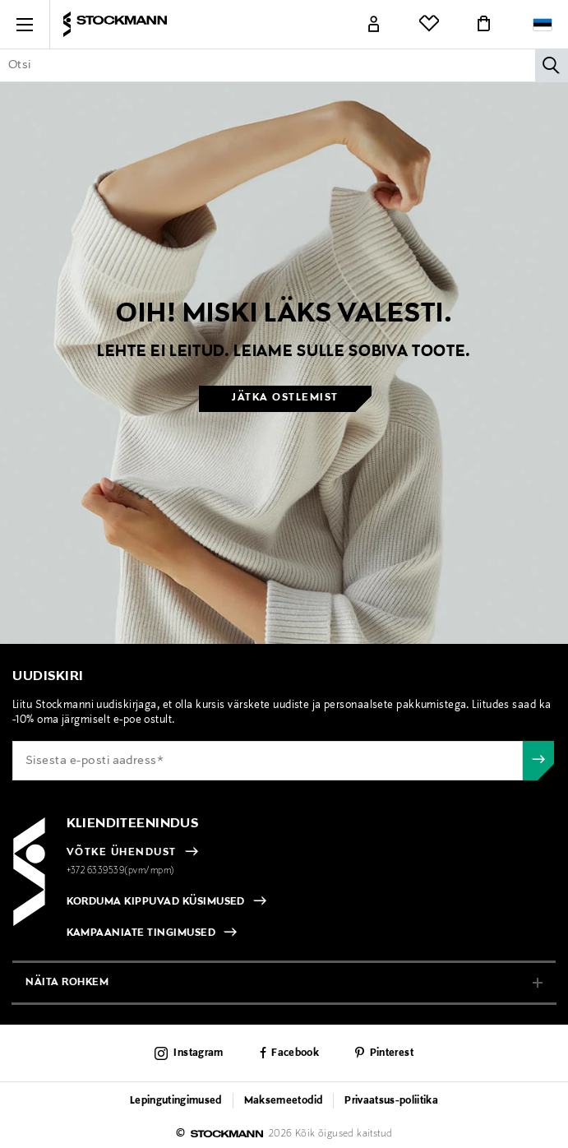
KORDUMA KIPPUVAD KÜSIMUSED (156, 902)
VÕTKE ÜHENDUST (122, 853)
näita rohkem (67, 982)
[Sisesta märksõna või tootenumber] (284, 65)
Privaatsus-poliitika (391, 1101)
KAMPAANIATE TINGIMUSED (141, 933)
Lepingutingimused (176, 1101)
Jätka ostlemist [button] (285, 398)
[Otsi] (551, 65)
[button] (24, 24)
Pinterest (391, 1053)
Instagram (198, 1053)
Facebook (295, 1053)
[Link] (374, 24)
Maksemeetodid (283, 1101)
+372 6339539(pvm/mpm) (121, 871)
